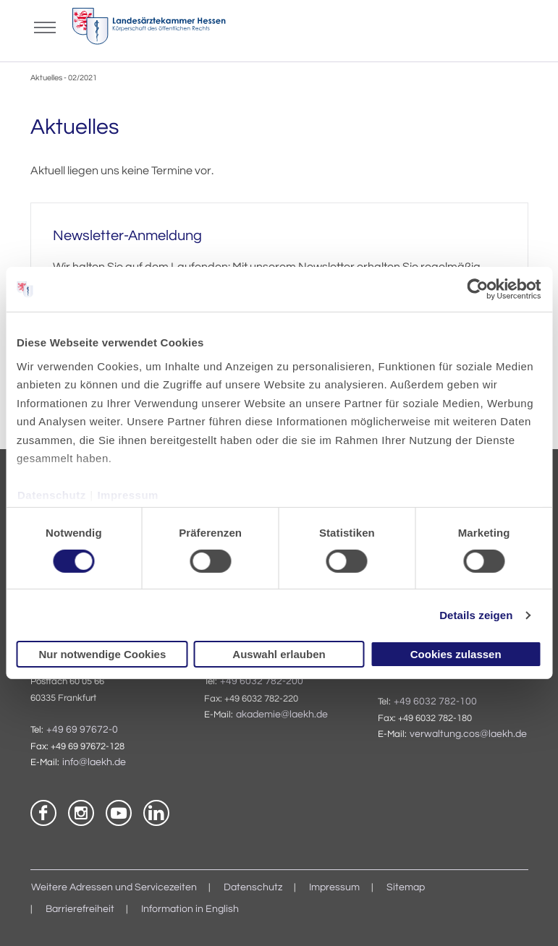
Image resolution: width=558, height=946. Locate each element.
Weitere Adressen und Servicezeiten (114, 887)
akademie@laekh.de (282, 715)
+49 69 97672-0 (82, 730)
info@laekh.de (94, 762)
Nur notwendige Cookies (102, 654)
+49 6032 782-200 (261, 681)
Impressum (127, 495)
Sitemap (405, 887)
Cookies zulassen (456, 654)
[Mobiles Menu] (44, 26)
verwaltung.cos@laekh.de (468, 734)
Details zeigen (475, 615)
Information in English (190, 909)
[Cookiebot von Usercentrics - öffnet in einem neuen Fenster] (478, 289)
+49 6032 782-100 (435, 701)
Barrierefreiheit (80, 909)
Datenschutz (51, 495)
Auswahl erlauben (278, 654)
